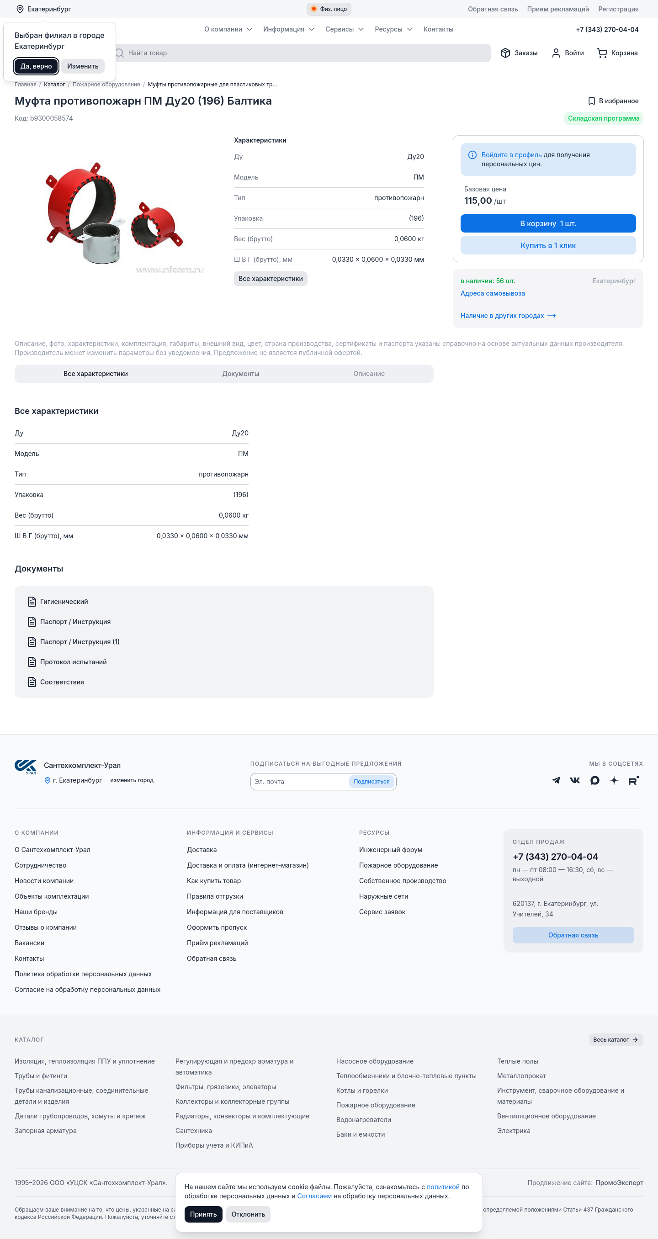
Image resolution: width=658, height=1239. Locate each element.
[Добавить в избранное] (613, 101)
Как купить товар (214, 880)
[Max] (595, 780)
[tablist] (224, 374)
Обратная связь (212, 958)
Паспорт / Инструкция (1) (73, 641)
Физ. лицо (329, 8)
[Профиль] (567, 53)
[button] (323, 781)
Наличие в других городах (508, 315)
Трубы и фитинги (41, 1076)
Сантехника (193, 1130)
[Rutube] (634, 780)
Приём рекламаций (217, 943)
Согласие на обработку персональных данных (87, 989)
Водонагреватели (363, 1119)
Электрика (514, 1130)
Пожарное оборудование (398, 865)
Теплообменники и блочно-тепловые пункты (406, 1076)
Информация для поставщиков (235, 912)
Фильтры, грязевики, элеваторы (225, 1087)
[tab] (95, 373)
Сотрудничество (40, 865)
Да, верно (36, 66)
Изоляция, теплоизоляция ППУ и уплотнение (85, 1061)
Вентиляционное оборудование (546, 1116)
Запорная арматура (46, 1130)
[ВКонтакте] (575, 780)
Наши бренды (36, 912)
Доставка (202, 849)
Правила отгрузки (215, 896)
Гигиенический (57, 601)
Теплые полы (517, 1061)
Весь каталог (616, 1039)
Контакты (29, 958)
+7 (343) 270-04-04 (556, 856)
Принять (203, 1214)
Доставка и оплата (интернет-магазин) (248, 865)
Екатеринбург (43, 9)
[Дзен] (614, 780)
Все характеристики (271, 278)
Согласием (315, 1196)
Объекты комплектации (52, 896)
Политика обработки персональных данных (83, 974)
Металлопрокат (521, 1076)
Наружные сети (384, 896)
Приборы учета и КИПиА (214, 1145)
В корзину (548, 223)
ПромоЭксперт (619, 1182)
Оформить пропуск (217, 927)
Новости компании (44, 880)
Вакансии (29, 943)
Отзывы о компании (46, 927)
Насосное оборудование (375, 1061)
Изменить (83, 66)
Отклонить (248, 1214)
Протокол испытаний (67, 662)
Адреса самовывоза (493, 293)
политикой (444, 1187)
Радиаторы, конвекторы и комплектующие (242, 1116)
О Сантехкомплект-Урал (52, 849)
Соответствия (55, 682)
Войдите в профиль (512, 155)
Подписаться (371, 781)
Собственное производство (402, 880)
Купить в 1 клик (548, 245)
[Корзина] (617, 53)
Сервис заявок (382, 912)
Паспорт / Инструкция (69, 621)
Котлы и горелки (362, 1090)
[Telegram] (556, 780)
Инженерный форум (391, 849)
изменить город (132, 780)
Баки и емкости (360, 1134)
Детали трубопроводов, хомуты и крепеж (80, 1116)
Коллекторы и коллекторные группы (232, 1101)
